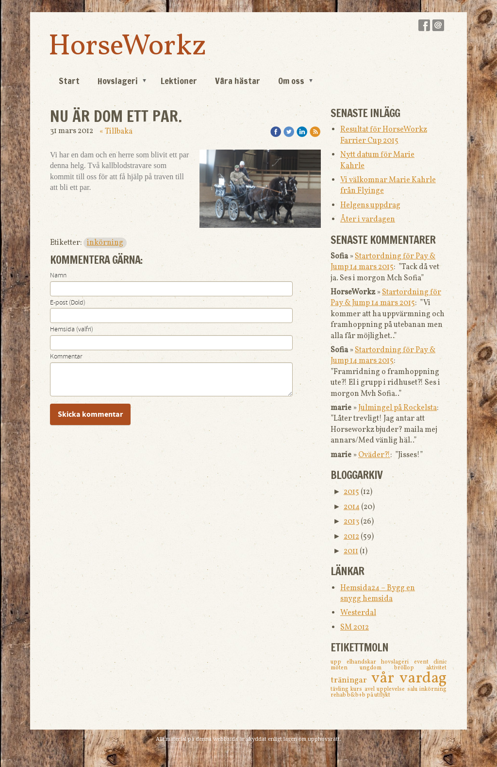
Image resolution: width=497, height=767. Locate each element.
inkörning (105, 243)
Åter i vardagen (367, 219)
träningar (351, 680)
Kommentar (66, 356)
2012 (351, 536)
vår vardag (409, 678)
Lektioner (179, 80)
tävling (340, 689)
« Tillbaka (116, 131)
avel (370, 689)
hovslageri (397, 662)
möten (345, 668)
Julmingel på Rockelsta (397, 408)
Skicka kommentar (90, 414)
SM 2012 (354, 627)
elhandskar (364, 662)
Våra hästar (237, 80)
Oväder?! (374, 455)
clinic (440, 662)
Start (69, 80)
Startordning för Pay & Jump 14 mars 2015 (383, 262)
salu (413, 689)
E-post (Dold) (67, 303)
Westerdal (358, 613)
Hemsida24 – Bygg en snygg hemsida (377, 593)
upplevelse (392, 689)
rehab (339, 695)
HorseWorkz (127, 47)
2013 (351, 521)
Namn (58, 275)
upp (339, 662)
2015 (351, 492)
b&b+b (356, 695)
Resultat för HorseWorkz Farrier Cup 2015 (383, 135)
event (424, 662)
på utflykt (378, 695)
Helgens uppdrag (370, 205)
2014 (352, 507)
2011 (351, 551)
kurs (357, 689)
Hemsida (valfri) (71, 329)
